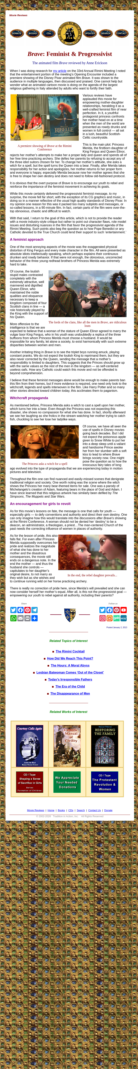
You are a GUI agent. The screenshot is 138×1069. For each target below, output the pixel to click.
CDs (70, 810)
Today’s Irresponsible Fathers (70, 679)
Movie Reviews (35, 810)
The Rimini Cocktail (70, 651)
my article (59, 71)
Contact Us (94, 810)
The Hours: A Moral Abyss (70, 665)
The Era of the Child (70, 686)
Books (61, 810)
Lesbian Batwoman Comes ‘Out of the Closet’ (70, 672)
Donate (108, 810)
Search (81, 810)
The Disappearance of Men (70, 693)
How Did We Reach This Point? (70, 658)
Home (51, 810)
